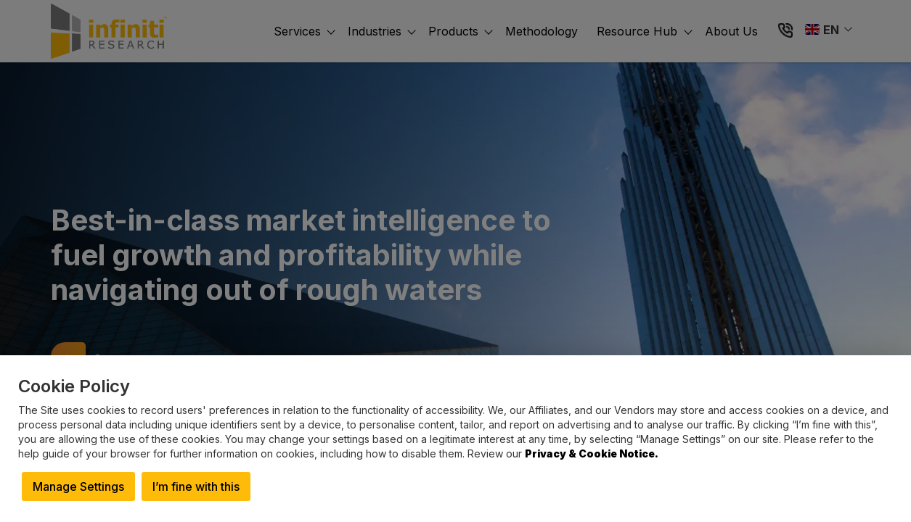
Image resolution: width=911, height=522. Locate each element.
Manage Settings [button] (78, 486)
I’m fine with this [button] (196, 486)
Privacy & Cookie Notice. (591, 453)
